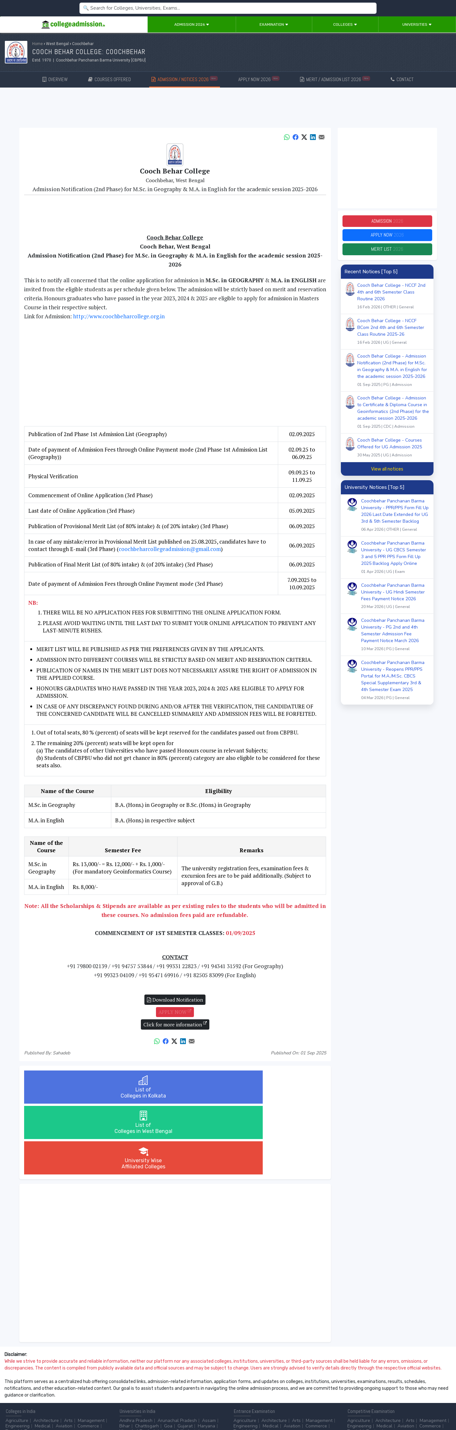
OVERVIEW (55, 79)
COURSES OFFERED (109, 79)
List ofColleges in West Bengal (175, 1087)
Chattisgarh (147, 1355)
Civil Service (182, 1389)
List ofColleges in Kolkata (74, 1087)
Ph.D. (37, 1389)
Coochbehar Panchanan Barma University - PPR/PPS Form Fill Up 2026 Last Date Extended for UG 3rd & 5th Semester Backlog (395, 520)
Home (37, 44)
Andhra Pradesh (135, 1350)
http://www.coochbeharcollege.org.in (119, 316)
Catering (156, 1389)
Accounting (130, 1383)
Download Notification (175, 999)
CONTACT (402, 79)
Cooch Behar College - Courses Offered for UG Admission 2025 (393, 452)
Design (31, 1360)
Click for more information (175, 1024)
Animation (172, 1383)
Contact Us (28, 1408)
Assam (209, 1350)
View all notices (387, 473)
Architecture (46, 1350)
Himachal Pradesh (137, 1360)
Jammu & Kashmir (179, 1360)
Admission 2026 (191, 24)
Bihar (124, 1355)
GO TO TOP (440, 1408)
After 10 (15, 1383)
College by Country (253, 1389)
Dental (12, 1360)
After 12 (41, 1383)
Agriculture (16, 1350)
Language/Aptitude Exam (305, 1394)
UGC (369, 1383)
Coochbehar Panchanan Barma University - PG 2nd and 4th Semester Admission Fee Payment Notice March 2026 (395, 640)
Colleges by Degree (253, 1383)
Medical (42, 1355)
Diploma (65, 1383)
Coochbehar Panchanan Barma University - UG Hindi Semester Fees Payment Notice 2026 (395, 600)
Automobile (131, 1389)
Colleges (345, 24)
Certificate (89, 1383)
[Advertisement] (228, 108)
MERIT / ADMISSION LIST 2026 (335, 79)
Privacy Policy (76, 1408)
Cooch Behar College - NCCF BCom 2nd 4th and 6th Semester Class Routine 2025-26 (393, 336)
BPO (152, 1383)
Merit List (387, 253)
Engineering (17, 1355)
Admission (387, 222)
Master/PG (16, 1389)
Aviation (64, 1355)
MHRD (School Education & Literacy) (384, 1389)
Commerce (88, 1355)
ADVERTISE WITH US (110, 1408)
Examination (274, 24)
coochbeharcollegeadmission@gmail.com (170, 549)
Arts (68, 1350)
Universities (417, 24)
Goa (168, 1355)
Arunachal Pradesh (177, 1350)
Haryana (206, 1355)
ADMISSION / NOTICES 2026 (184, 79)
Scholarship (290, 1389)
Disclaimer (51, 1408)
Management (91, 1350)
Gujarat (185, 1355)
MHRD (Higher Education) (423, 1383)
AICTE (353, 1383)
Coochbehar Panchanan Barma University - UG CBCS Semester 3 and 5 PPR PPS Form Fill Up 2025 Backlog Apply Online (395, 562)
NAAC (385, 1383)
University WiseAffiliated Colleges (275, 1087)
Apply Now (387, 237)
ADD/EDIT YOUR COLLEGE (155, 1408)
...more (50, 1360)
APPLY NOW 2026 (259, 79)
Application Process (253, 1394)
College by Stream (298, 1383)
